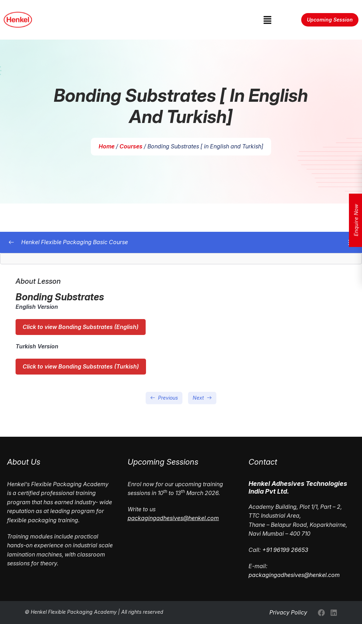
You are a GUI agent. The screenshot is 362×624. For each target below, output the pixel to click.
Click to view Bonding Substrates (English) (81, 326)
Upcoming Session (330, 20)
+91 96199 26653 (285, 549)
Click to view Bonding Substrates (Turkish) (81, 366)
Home (107, 146)
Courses (130, 146)
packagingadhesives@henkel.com (294, 574)
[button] (267, 19)
